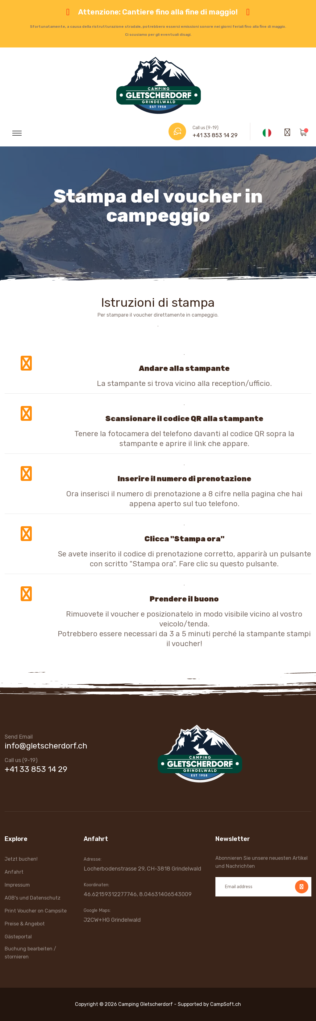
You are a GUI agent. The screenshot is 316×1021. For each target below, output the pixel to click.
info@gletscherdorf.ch (46, 746)
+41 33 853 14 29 (215, 135)
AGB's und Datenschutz (32, 898)
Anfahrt (14, 872)
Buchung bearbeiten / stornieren (30, 953)
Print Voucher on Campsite (36, 911)
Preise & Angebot (25, 924)
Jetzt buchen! (21, 859)
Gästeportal (18, 937)
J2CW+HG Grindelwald (112, 919)
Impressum (17, 885)
